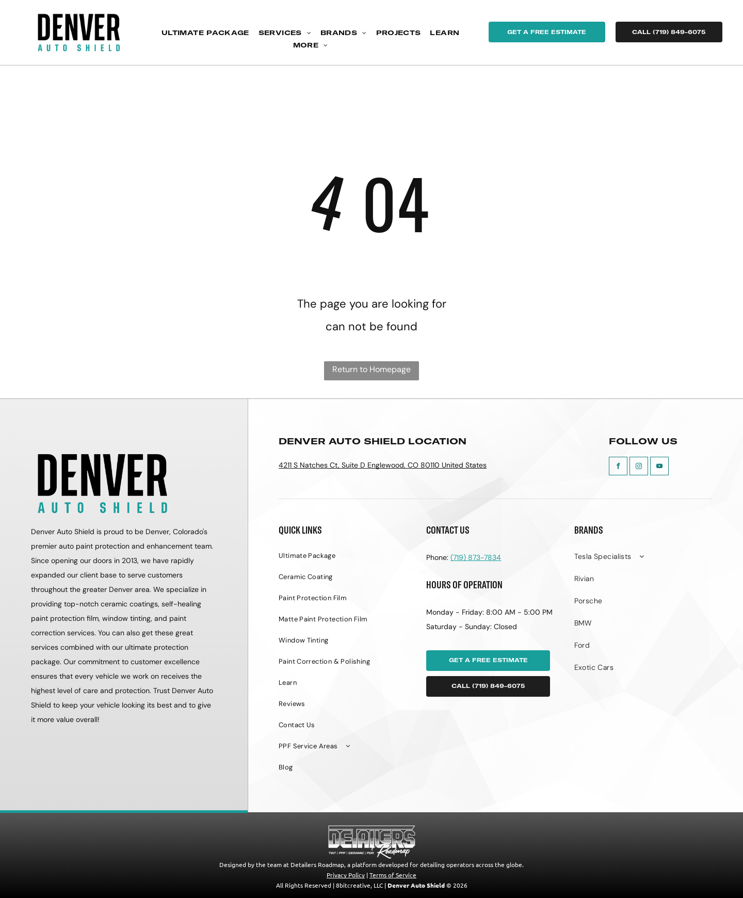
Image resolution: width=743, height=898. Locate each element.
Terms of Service (392, 875)
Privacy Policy (346, 875)
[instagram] (638, 467)
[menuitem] (205, 33)
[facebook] (618, 467)
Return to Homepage (371, 369)
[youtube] (659, 467)
